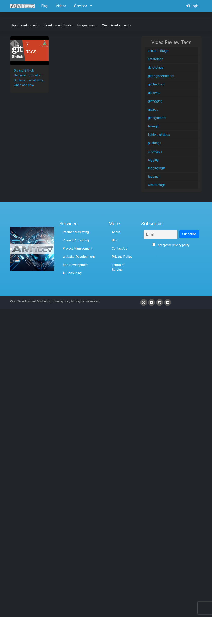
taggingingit (156, 168)
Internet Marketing (76, 232)
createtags (155, 59)
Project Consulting (76, 240)
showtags (155, 151)
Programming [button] (86, 25)
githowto (154, 93)
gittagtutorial (157, 118)
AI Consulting (72, 273)
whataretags (157, 185)
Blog (115, 240)
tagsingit (154, 176)
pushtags (154, 143)
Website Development (79, 257)
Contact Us (119, 248)
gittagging (155, 101)
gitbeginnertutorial (161, 76)
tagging (153, 160)
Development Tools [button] (57, 25)
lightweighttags (159, 135)
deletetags (156, 68)
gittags (153, 109)
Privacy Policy (122, 257)
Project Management (77, 248)
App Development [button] (25, 25)
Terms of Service (118, 267)
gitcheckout (156, 84)
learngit (153, 126)
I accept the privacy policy (170, 245)
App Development (75, 265)
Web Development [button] (115, 25)
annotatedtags (158, 51)
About (116, 232)
